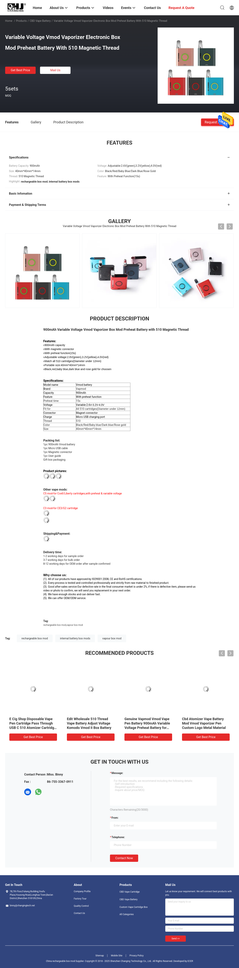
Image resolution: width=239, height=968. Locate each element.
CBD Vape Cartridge (130, 891)
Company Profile (82, 891)
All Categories (127, 914)
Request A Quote (217, 122)
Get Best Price (20, 70)
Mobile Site (116, 955)
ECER (190, 961)
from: (114, 817)
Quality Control (81, 906)
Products (21, 20)
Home (8, 20)
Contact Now (124, 858)
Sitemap (99, 955)
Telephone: (118, 837)
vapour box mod (75, 625)
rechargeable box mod (54, 625)
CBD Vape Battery (40, 20)
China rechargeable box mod (60, 961)
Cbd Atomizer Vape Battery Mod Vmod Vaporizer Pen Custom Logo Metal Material (204, 723)
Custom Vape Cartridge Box (134, 907)
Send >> (176, 938)
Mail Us (55, 70)
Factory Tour (80, 898)
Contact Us (79, 913)
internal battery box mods (75, 638)
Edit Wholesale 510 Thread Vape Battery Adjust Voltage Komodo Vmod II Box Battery (89, 723)
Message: (117, 773)
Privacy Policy (136, 955)
